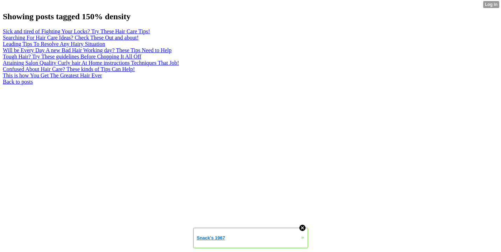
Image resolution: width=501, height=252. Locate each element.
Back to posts (18, 82)
